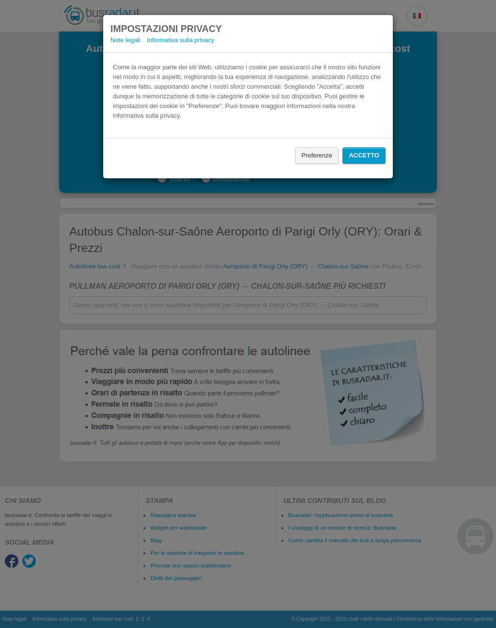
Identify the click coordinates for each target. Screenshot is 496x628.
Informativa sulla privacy (180, 40)
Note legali (125, 40)
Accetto (364, 155)
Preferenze (316, 155)
